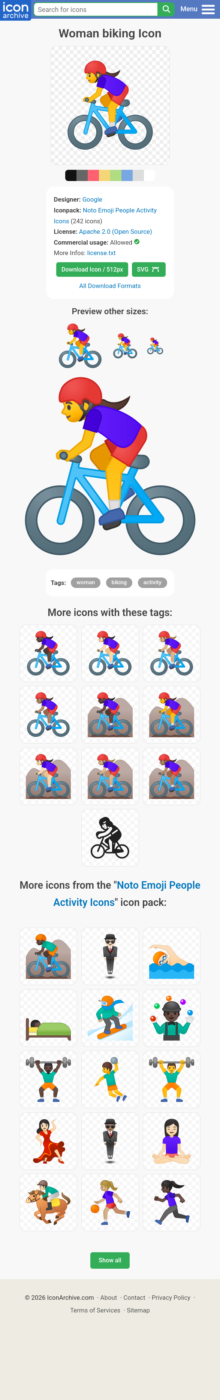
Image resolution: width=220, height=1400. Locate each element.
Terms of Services (95, 1310)
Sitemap (138, 1310)
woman (85, 582)
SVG (148, 269)
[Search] (166, 9)
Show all (110, 1260)
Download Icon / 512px (92, 269)
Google (92, 199)
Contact (134, 1297)
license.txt (101, 253)
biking (119, 582)
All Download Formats (110, 286)
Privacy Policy (171, 1297)
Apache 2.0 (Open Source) (115, 231)
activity (153, 582)
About (108, 1297)
